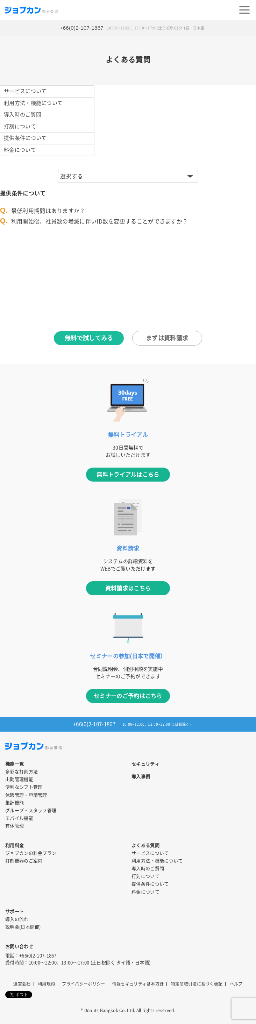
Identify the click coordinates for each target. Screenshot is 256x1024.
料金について (20, 149)
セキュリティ (145, 764)
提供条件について (25, 138)
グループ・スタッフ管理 (30, 810)
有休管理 (14, 826)
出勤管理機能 (19, 779)
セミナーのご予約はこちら (128, 696)
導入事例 (140, 776)
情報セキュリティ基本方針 (138, 984)
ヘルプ (236, 984)
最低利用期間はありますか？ (48, 211)
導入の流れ (17, 919)
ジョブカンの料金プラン (30, 853)
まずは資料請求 (167, 338)
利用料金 (14, 845)
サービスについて (25, 91)
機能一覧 (14, 764)
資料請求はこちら (128, 588)
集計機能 (14, 803)
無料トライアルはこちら (128, 474)
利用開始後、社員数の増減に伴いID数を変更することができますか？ (99, 221)
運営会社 (21, 984)
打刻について (20, 126)
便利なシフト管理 (23, 787)
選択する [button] (71, 176)
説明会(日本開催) (23, 927)
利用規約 (46, 984)
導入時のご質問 (22, 114)
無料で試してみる (89, 338)
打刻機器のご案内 (23, 861)
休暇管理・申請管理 (26, 795)
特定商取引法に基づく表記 (197, 984)
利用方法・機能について (33, 103)
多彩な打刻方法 (21, 771)
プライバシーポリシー (83, 984)
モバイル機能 (19, 818)
